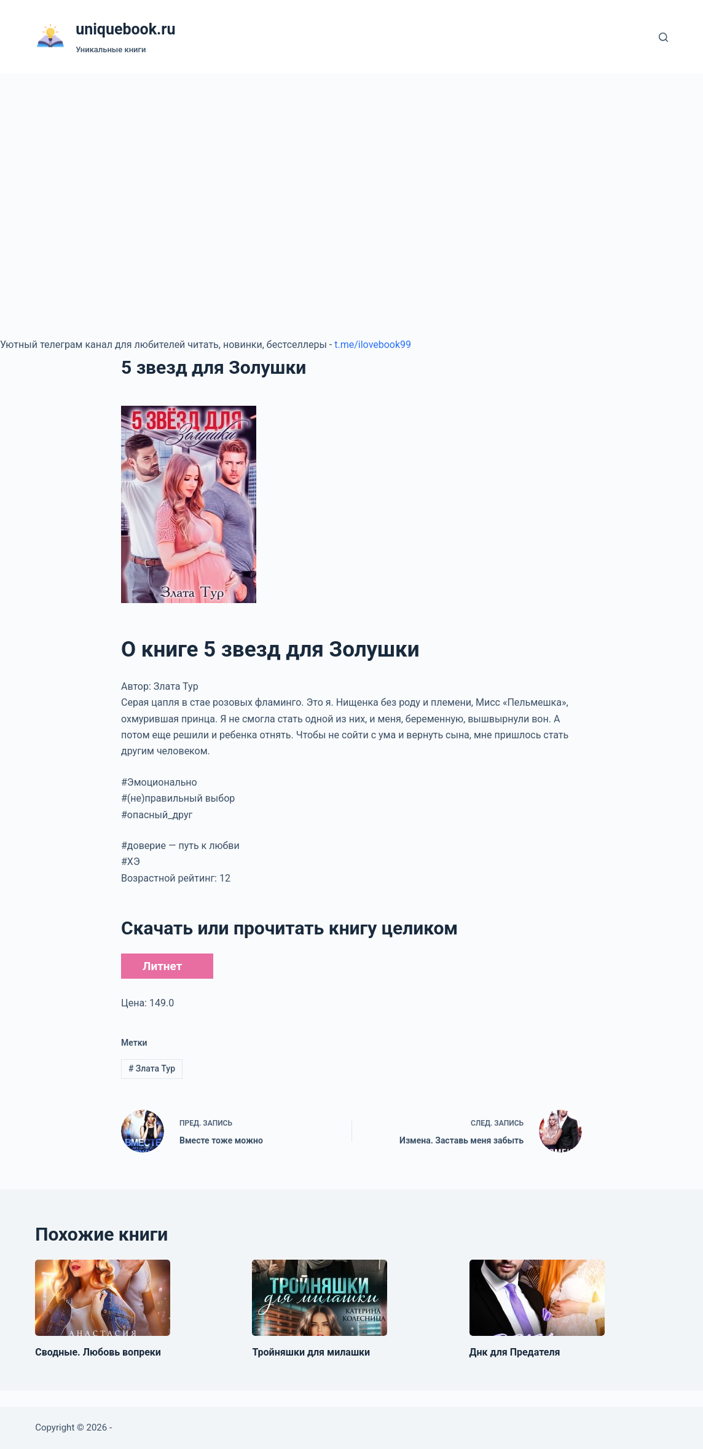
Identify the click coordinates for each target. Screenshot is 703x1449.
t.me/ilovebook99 (372, 344)
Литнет (162, 966)
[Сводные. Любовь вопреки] (102, 1298)
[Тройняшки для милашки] (319, 1298)
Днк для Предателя (514, 1352)
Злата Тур (151, 1068)
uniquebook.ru (125, 29)
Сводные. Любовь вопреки (98, 1352)
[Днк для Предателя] (537, 1298)
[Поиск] (663, 37)
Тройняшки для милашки (311, 1352)
